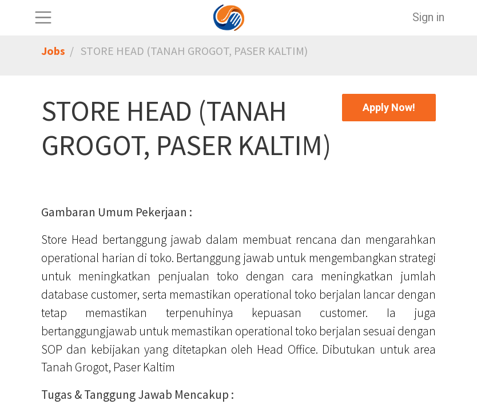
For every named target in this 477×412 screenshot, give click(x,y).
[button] (389, 107)
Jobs (53, 50)
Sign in (428, 17)
